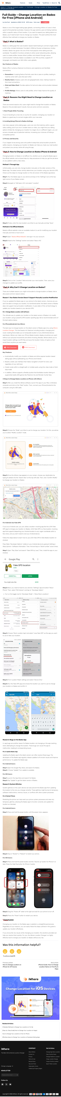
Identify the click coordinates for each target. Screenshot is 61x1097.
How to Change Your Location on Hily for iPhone (15, 1034)
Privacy (30, 1057)
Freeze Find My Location (52, 1062)
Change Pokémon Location (53, 1057)
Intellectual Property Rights (35, 1069)
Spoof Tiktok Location (51, 1064)
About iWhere (32, 1052)
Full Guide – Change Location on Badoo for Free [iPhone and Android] (29, 8)
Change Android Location (15, 7)
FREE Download (12, 347)
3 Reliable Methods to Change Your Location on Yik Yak (17, 1027)
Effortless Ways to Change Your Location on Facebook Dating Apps (21, 1037)
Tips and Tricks (32, 1064)
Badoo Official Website (19, 237)
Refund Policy (32, 1062)
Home (3, 7)
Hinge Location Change (52, 1059)
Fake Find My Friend (51, 1054)
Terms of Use (32, 1059)
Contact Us (31, 1054)
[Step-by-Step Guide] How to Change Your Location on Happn (19, 1031)
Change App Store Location (53, 1052)
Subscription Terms (33, 1066)
